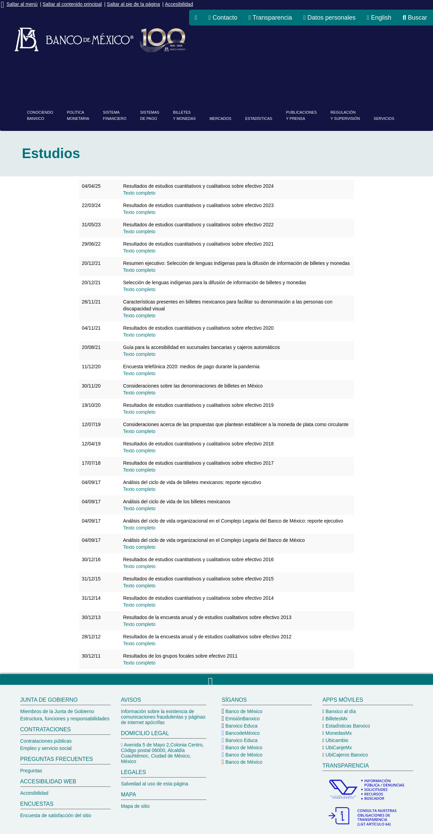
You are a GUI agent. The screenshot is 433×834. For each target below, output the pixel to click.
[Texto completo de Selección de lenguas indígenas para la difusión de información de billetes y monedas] (139, 289)
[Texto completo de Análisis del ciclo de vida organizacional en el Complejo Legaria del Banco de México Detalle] (139, 547)
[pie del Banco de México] (216, 759)
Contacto (222, 17)
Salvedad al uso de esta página (154, 783)
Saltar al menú (22, 4)
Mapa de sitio (135, 806)
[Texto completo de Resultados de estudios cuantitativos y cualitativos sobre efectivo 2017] (139, 470)
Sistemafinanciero (114, 115)
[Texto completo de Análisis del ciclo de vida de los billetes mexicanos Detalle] (139, 508)
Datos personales (329, 17)
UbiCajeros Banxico (346, 755)
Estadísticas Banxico (347, 726)
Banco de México (243, 711)
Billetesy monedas (184, 115)
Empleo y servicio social (46, 748)
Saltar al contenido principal (72, 4)
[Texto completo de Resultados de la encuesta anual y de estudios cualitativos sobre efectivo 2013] (139, 624)
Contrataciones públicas (46, 741)
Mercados (220, 118)
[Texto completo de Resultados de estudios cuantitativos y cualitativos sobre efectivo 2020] (139, 335)
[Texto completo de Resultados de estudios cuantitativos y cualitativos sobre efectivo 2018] (139, 450)
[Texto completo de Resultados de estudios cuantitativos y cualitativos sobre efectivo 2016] (139, 566)
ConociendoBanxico (40, 115)
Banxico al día (340, 711)
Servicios (384, 118)
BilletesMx (336, 718)
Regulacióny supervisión (345, 115)
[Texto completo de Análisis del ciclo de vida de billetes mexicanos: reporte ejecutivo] (139, 489)
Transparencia (270, 17)
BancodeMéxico (242, 733)
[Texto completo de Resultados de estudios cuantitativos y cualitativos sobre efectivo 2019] (139, 412)
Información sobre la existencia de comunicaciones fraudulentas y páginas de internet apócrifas (163, 717)
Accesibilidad (179, 4)
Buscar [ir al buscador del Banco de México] (415, 17)
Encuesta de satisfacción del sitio (55, 815)
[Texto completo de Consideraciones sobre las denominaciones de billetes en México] (139, 392)
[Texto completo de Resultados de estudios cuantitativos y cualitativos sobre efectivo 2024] (139, 193)
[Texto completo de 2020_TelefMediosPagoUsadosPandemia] (139, 373)
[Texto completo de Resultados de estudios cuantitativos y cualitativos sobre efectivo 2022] (139, 231)
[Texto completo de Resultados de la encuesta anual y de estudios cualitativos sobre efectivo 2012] (139, 643)
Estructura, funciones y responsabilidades (65, 718)
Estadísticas (258, 118)
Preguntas (31, 770)
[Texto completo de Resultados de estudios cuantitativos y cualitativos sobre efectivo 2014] (139, 605)
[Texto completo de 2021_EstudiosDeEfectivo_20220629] (139, 251)
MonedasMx (338, 733)
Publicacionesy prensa (301, 115)
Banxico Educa (240, 726)
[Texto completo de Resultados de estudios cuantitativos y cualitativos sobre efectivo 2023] (139, 212)
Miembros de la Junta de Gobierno (57, 711)
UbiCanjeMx (338, 747)
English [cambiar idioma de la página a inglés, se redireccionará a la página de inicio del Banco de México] (379, 17)
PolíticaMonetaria (78, 115)
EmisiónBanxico (242, 718)
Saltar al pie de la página (133, 4)
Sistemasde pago (149, 115)
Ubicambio (336, 740)
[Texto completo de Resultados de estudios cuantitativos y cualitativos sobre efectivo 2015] (139, 585)
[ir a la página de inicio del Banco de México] (196, 17)
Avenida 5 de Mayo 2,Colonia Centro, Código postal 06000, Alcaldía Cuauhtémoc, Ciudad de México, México (162, 753)
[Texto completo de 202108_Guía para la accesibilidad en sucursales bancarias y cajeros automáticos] (139, 354)
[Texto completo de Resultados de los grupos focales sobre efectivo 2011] (139, 663)
